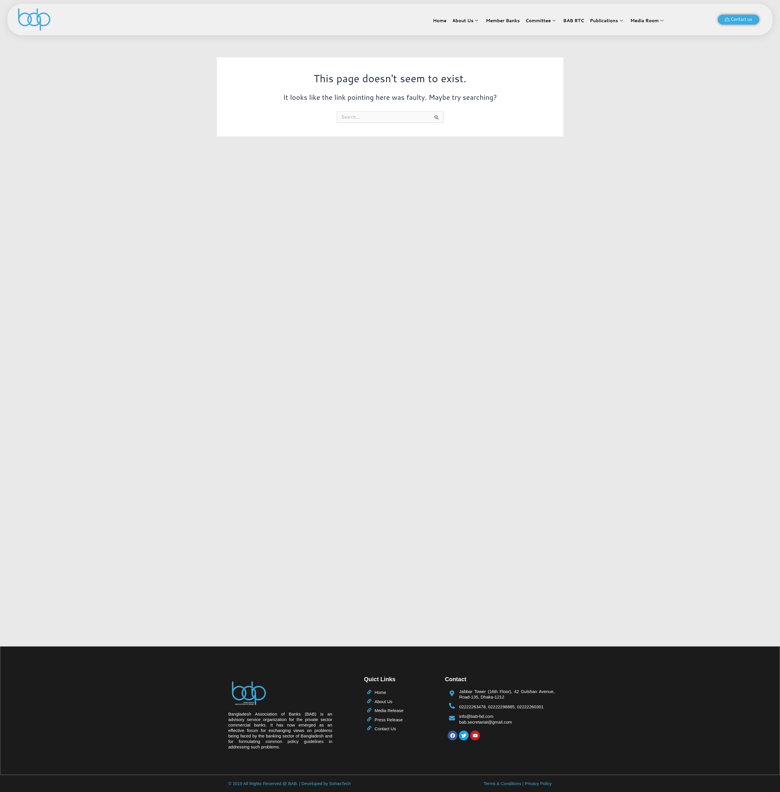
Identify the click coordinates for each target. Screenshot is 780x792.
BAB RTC (573, 21)
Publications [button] (606, 21)
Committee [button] (541, 21)
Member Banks (503, 21)
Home (440, 21)
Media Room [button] (647, 21)
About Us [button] (465, 21)
